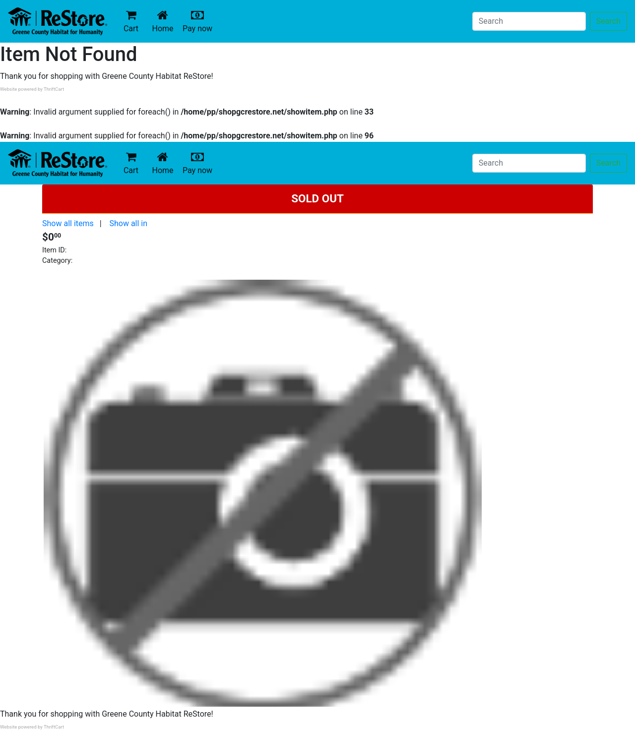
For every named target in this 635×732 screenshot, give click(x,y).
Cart (131, 21)
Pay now (199, 21)
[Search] (529, 21)
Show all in (128, 223)
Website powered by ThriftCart (32, 89)
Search (608, 21)
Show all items (68, 223)
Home (165, 21)
